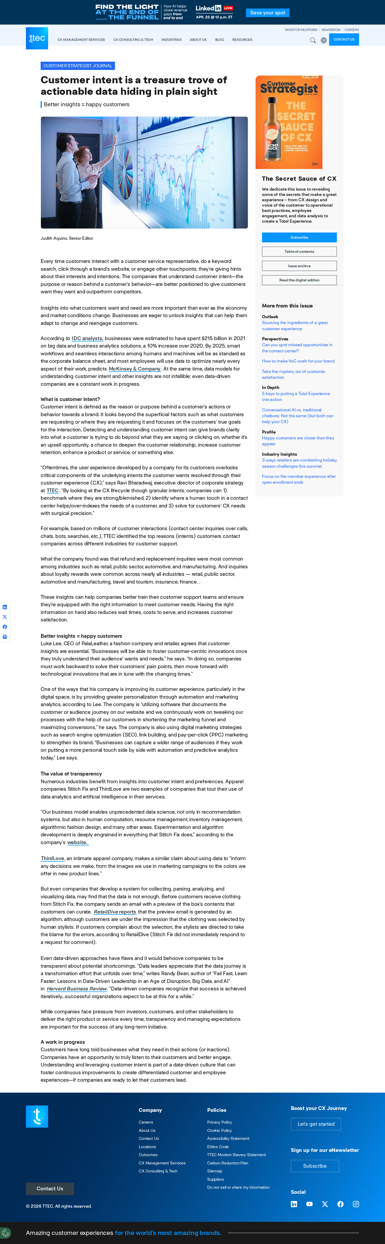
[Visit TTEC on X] (325, 1204)
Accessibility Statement (228, 1138)
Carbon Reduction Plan (227, 1163)
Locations (147, 1146)
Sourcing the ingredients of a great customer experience (295, 325)
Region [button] (323, 40)
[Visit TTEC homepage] (37, 1116)
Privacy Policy (219, 1122)
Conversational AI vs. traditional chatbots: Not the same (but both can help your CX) (297, 416)
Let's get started (316, 1124)
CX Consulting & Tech (158, 1171)
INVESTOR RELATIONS (301, 30)
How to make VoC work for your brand (298, 361)
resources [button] (242, 39)
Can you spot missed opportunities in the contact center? (297, 347)
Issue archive (299, 265)
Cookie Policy (219, 1130)
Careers (146, 1122)
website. (78, 842)
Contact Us (50, 1188)
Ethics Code (218, 1146)
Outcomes (148, 1154)
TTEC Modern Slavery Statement (236, 1154)
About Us (147, 1130)
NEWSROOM (331, 30)
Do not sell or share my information (238, 1187)
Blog (219, 39)
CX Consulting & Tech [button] (133, 39)
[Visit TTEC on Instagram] (356, 1204)
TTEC (53, 490)
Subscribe (299, 237)
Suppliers (215, 1179)
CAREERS (352, 30)
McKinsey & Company (134, 368)
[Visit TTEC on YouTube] (309, 1204)
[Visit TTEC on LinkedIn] (294, 1204)
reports (115, 911)
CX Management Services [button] (81, 39)
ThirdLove (52, 858)
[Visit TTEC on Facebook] (340, 1204)
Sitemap (214, 1171)
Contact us (344, 39)
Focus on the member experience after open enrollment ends (299, 479)
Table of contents (299, 251)
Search (313, 40)
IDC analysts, (87, 338)
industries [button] (171, 39)
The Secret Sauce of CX (299, 178)
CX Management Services (162, 1163)
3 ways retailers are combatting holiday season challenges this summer (299, 463)
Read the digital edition (299, 280)
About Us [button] (198, 39)
